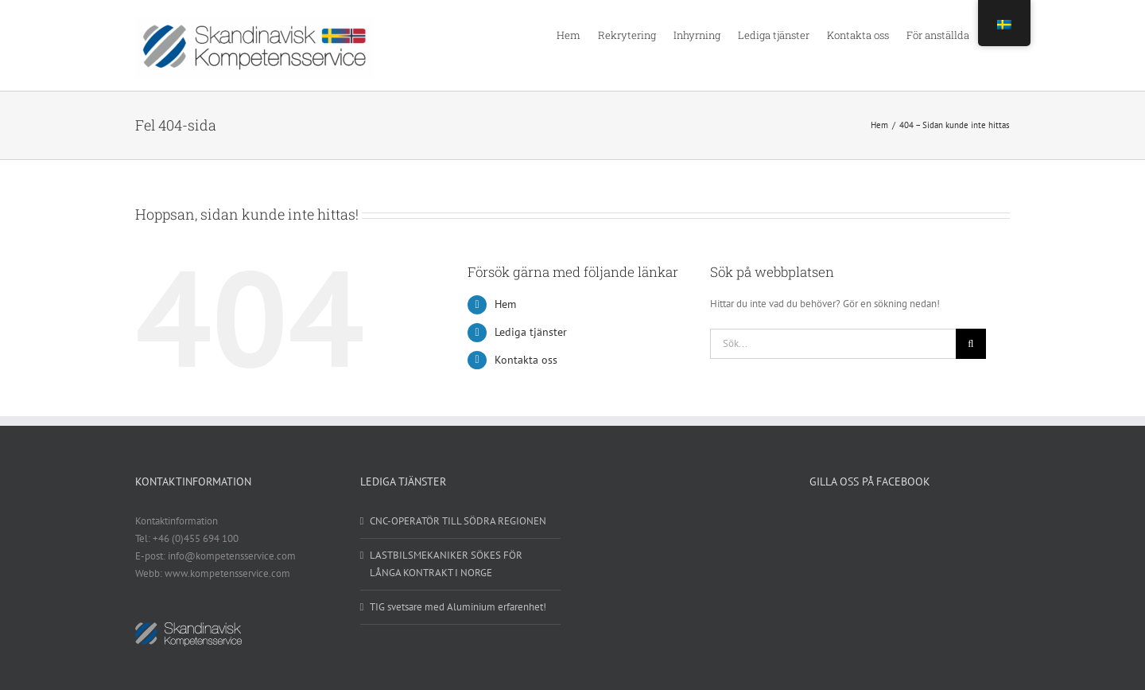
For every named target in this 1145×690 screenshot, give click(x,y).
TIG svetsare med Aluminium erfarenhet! (458, 607)
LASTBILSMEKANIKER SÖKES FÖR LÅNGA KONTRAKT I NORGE (446, 563)
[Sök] (971, 344)
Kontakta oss (526, 360)
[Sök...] (833, 344)
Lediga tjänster (531, 332)
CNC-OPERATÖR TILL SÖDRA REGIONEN (458, 521)
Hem (505, 304)
